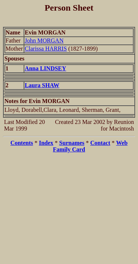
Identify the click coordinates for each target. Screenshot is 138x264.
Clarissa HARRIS (46, 48)
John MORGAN (44, 40)
